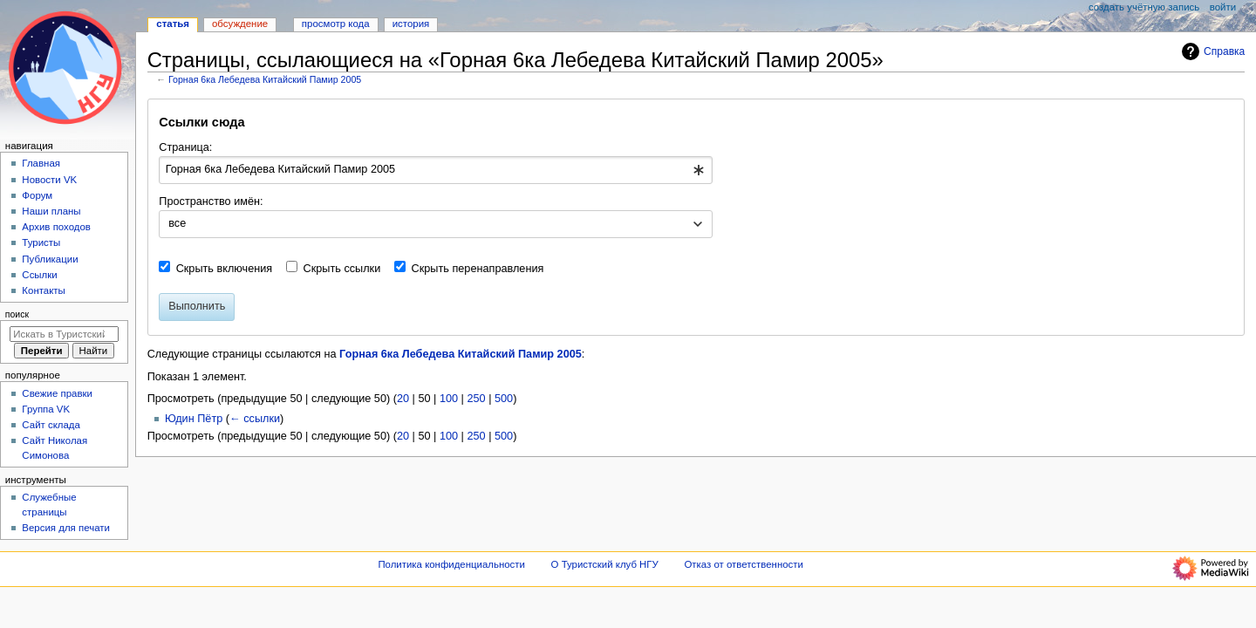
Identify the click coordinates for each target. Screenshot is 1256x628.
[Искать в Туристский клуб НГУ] (64, 334)
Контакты (43, 290)
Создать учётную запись (1144, 7)
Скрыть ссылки (342, 269)
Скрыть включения (224, 269)
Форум (37, 195)
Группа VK (46, 409)
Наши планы (51, 211)
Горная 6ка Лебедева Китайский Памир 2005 (264, 79)
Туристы (41, 242)
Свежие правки (57, 393)
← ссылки (254, 419)
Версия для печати (66, 527)
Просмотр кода (336, 23)
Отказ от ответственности (743, 564)
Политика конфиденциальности (451, 564)
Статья (172, 23)
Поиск (17, 314)
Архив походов (56, 227)
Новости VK (49, 179)
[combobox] (436, 170)
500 (504, 398)
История (411, 23)
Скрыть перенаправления (478, 269)
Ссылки (39, 275)
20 (403, 398)
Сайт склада (51, 425)
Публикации (50, 259)
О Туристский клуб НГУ (605, 564)
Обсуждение (240, 23)
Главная (41, 163)
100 (449, 398)
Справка (1211, 51)
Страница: (185, 147)
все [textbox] (177, 223)
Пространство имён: (211, 201)
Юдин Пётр (193, 419)
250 (476, 398)
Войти (1223, 7)
